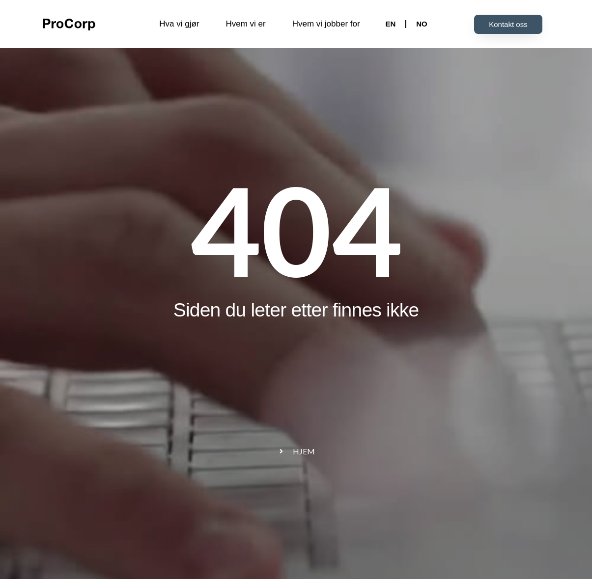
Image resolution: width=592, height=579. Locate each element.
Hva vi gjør (179, 23)
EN (390, 24)
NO (421, 24)
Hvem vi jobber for (326, 23)
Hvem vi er (245, 23)
